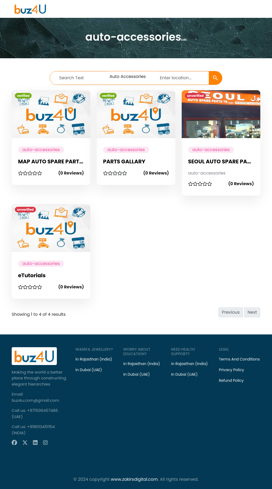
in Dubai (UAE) (88, 369)
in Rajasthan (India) (93, 359)
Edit (184, 40)
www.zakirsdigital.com (134, 479)
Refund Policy (231, 380)
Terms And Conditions (239, 359)
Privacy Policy (231, 369)
